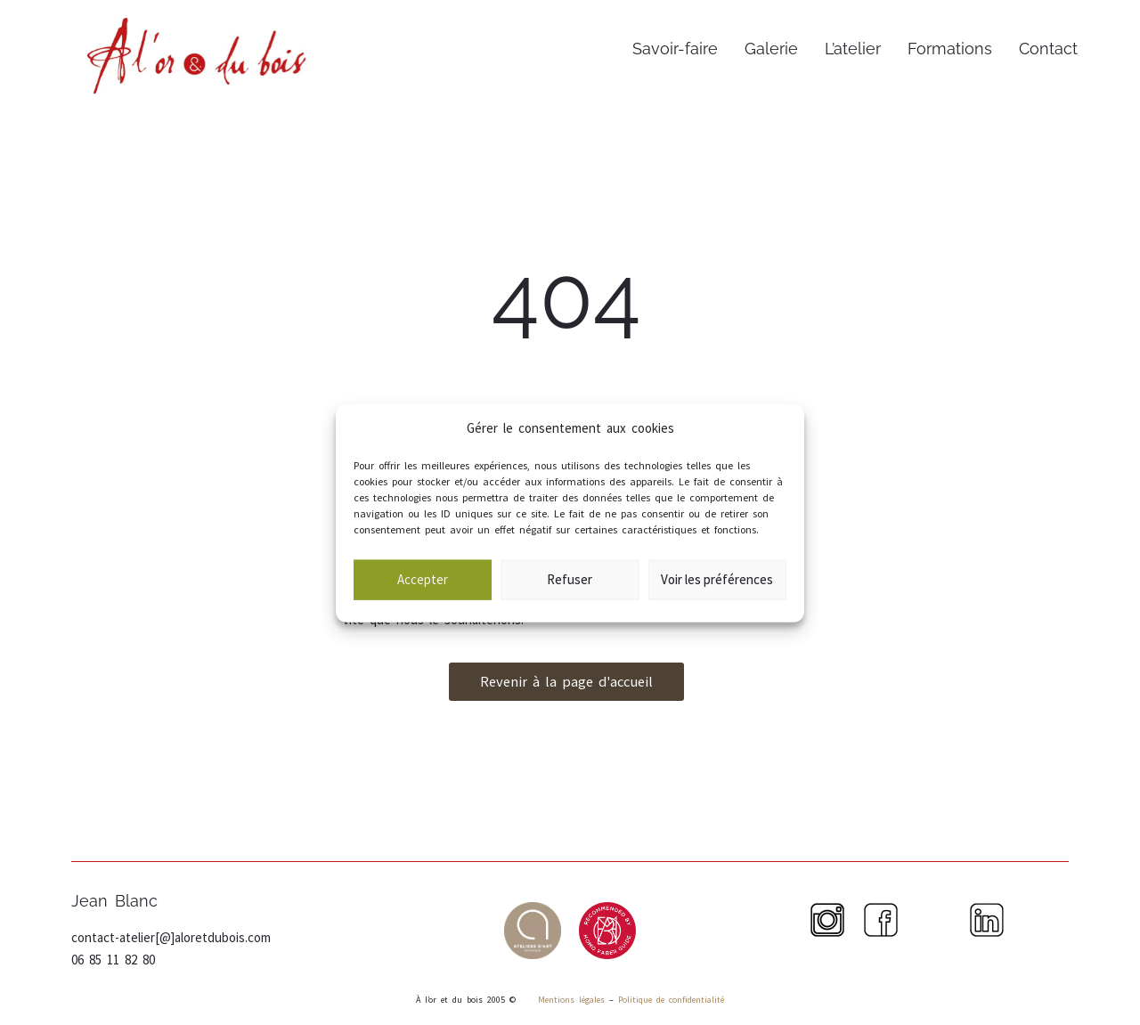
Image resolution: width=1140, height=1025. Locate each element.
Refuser (569, 597)
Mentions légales (569, 999)
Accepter (422, 597)
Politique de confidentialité (671, 999)
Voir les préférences (717, 597)
